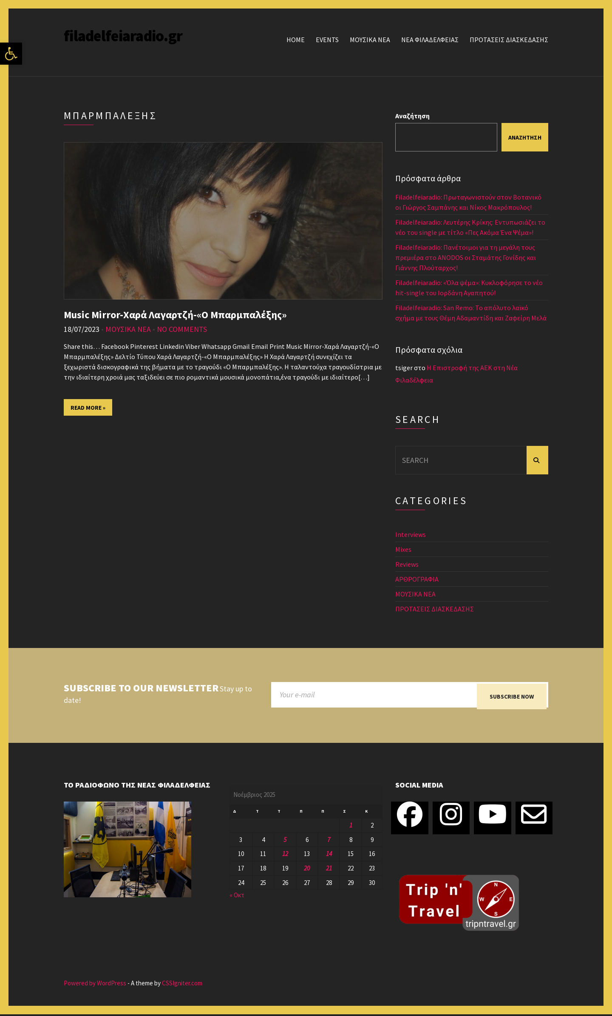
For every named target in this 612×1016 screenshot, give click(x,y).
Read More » (88, 407)
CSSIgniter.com (182, 985)
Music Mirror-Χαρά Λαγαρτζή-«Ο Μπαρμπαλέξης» (175, 314)
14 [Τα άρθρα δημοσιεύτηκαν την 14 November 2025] (329, 856)
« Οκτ (237, 897)
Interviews (410, 534)
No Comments (182, 329)
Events (327, 39)
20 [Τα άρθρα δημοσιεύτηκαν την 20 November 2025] (307, 870)
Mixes (403, 549)
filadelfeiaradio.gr (123, 36)
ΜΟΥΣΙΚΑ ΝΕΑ (370, 39)
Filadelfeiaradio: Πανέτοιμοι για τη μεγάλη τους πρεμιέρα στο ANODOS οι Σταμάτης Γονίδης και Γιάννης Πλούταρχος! (465, 257)
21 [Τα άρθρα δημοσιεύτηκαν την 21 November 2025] (329, 870)
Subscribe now (512, 696)
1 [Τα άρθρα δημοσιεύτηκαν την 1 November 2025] (350, 827)
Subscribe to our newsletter (141, 688)
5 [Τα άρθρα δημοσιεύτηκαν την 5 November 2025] (284, 841)
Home (295, 39)
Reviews (407, 564)
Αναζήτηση (412, 115)
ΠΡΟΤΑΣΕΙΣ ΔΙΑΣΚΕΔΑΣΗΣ (509, 39)
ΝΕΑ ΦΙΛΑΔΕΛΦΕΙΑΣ (430, 39)
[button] (11, 54)
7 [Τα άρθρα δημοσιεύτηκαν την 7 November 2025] (328, 841)
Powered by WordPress (95, 985)
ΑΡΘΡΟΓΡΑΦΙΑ (417, 579)
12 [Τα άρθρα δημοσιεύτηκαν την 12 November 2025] (285, 856)
